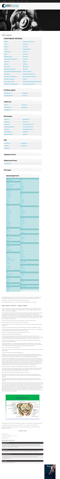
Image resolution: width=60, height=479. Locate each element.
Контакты (26, 1)
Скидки (18, 1)
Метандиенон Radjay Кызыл (50, 120)
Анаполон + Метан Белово (6, 439)
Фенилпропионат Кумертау (48, 115)
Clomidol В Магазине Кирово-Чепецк (50, 113)
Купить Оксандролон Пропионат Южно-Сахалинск (9, 438)
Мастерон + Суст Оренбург (6, 437)
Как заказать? (5, 1)
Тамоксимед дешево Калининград (51, 117)
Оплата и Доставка (12, 1)
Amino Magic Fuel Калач (48, 103)
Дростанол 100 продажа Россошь (49, 124)
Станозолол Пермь (5, 440)
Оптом (22, 1)
